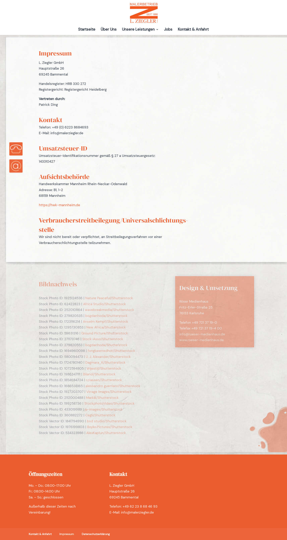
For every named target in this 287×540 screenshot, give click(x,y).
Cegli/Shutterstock (100, 415)
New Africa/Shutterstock (106, 327)
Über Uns (109, 30)
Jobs (168, 30)
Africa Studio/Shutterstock (104, 304)
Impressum (66, 534)
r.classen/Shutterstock (104, 380)
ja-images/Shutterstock (104, 409)
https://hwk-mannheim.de (59, 205)
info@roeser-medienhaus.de (202, 334)
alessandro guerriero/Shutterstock (113, 386)
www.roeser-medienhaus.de (201, 340)
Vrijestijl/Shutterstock (103, 368)
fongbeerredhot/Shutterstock (111, 351)
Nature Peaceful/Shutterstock (109, 298)
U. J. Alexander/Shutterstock (108, 356)
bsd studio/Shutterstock (107, 421)
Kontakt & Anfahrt (193, 30)
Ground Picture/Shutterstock (104, 333)
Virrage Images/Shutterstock (109, 391)
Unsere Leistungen (138, 30)
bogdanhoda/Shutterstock (106, 316)
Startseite (86, 30)
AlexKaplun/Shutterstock (106, 433)
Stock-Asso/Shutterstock (102, 339)
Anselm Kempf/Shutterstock (105, 321)
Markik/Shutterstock (102, 397)
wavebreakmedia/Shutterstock (109, 310)
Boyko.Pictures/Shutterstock (109, 427)
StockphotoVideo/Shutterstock (109, 403)
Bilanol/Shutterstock (99, 374)
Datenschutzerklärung (96, 534)
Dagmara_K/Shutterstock (105, 362)
